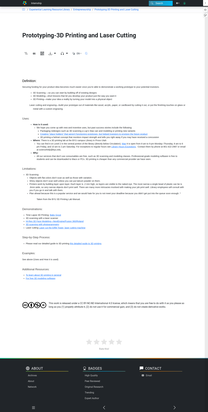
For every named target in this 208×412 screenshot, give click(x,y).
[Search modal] (161, 3)
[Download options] (52, 53)
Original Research (94, 386)
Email (149, 375)
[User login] (184, 3)
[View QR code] (42, 53)
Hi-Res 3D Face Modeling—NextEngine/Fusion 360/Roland (55, 221)
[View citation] (34, 53)
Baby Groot (55, 215)
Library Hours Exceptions (123, 146)
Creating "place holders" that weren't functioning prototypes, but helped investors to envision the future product (94, 134)
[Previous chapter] (104, 408)
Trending (89, 392)
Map (124, 143)
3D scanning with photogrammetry (42, 224)
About (31, 381)
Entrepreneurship (82, 9)
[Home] (25, 3)
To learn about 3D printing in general (43, 275)
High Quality (91, 375)
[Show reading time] (86, 53)
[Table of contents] (23, 9)
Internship (36, 3)
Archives (32, 375)
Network (32, 386)
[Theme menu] (177, 3)
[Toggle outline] (26, 53)
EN (78, 53)
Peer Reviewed (92, 381)
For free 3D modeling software (40, 278)
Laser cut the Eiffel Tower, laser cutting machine (62, 228)
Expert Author (92, 398)
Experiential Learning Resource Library (49, 9)
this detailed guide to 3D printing (85, 243)
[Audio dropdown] (64, 53)
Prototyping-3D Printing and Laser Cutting (116, 9)
